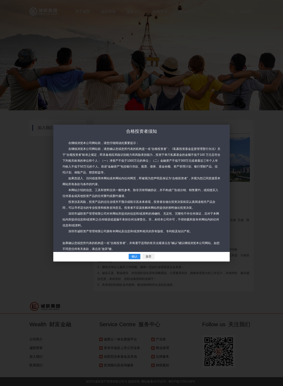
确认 (134, 256)
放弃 (148, 256)
